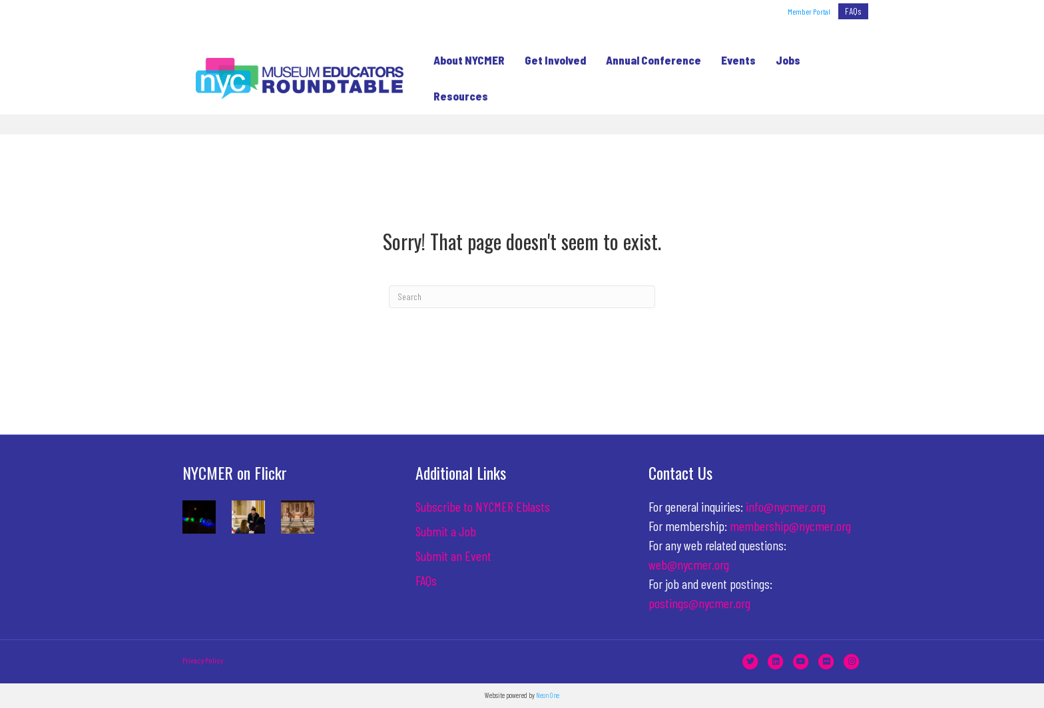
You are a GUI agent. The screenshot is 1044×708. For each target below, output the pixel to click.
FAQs (853, 11)
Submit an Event (453, 556)
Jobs (783, 60)
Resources (456, 95)
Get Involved (550, 60)
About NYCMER (464, 60)
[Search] (522, 296)
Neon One (547, 695)
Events (733, 60)
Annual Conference (648, 60)
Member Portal (809, 11)
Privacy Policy (202, 660)
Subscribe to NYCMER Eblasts (482, 506)
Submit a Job (445, 531)
